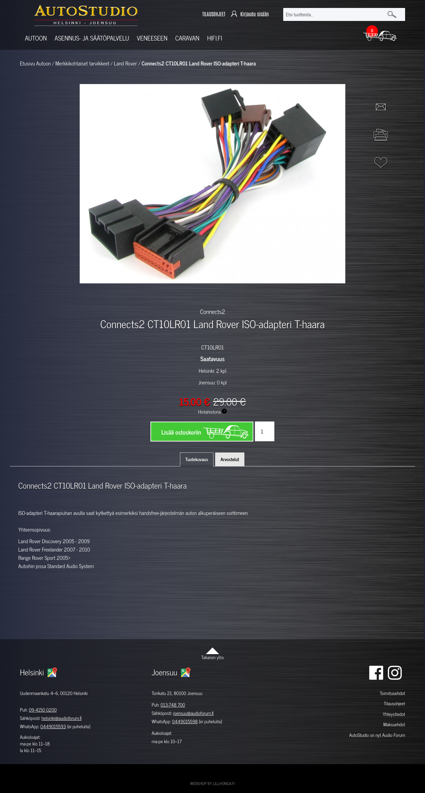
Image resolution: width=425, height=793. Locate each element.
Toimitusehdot (392, 693)
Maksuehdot (394, 724)
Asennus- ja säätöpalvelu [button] (91, 38)
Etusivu (27, 63)
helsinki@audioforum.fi (62, 718)
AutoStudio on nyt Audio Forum (377, 735)
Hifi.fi (214, 38)
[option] (135, 295)
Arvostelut (229, 459)
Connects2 (212, 311)
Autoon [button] (36, 38)
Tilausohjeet (394, 703)
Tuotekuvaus (196, 459)
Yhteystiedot (393, 714)
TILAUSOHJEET (213, 14)
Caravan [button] (187, 38)
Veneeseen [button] (152, 38)
